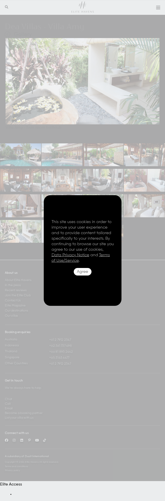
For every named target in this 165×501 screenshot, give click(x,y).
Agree (82, 272)
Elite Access (11, 484)
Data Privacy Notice (70, 255)
